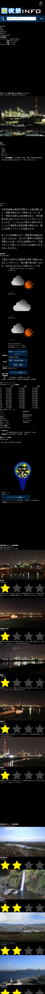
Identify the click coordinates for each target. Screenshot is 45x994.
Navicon (5, 502)
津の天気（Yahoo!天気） (15, 343)
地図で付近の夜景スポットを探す (9, 549)
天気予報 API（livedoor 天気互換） (18, 379)
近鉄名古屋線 (12, 434)
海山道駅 (20, 434)
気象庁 (34, 379)
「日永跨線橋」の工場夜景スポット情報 (19, 377)
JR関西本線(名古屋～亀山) (15, 432)
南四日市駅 (27, 432)
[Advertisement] (22, 68)
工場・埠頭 (18, 365)
